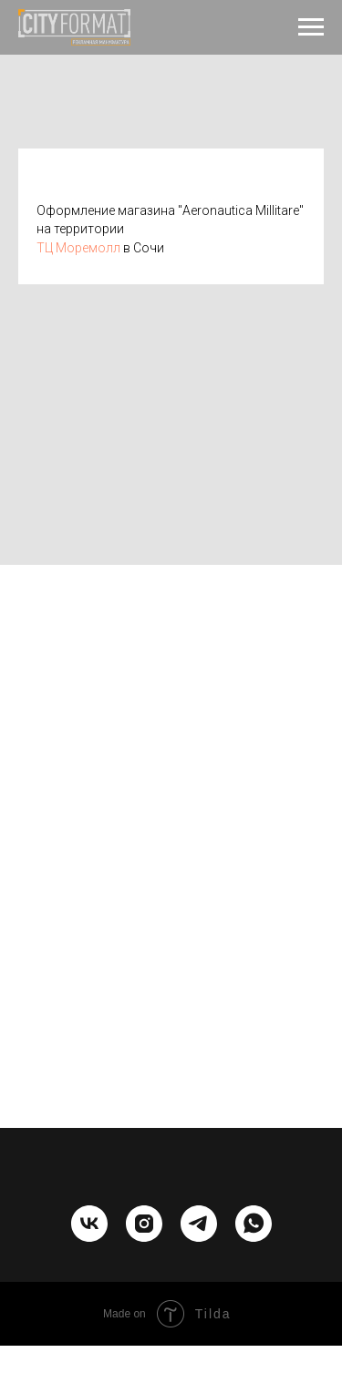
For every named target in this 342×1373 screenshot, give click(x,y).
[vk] (89, 1237)
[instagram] (144, 1237)
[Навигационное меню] (311, 27)
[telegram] (199, 1237)
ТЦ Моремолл (78, 248)
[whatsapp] (253, 1237)
